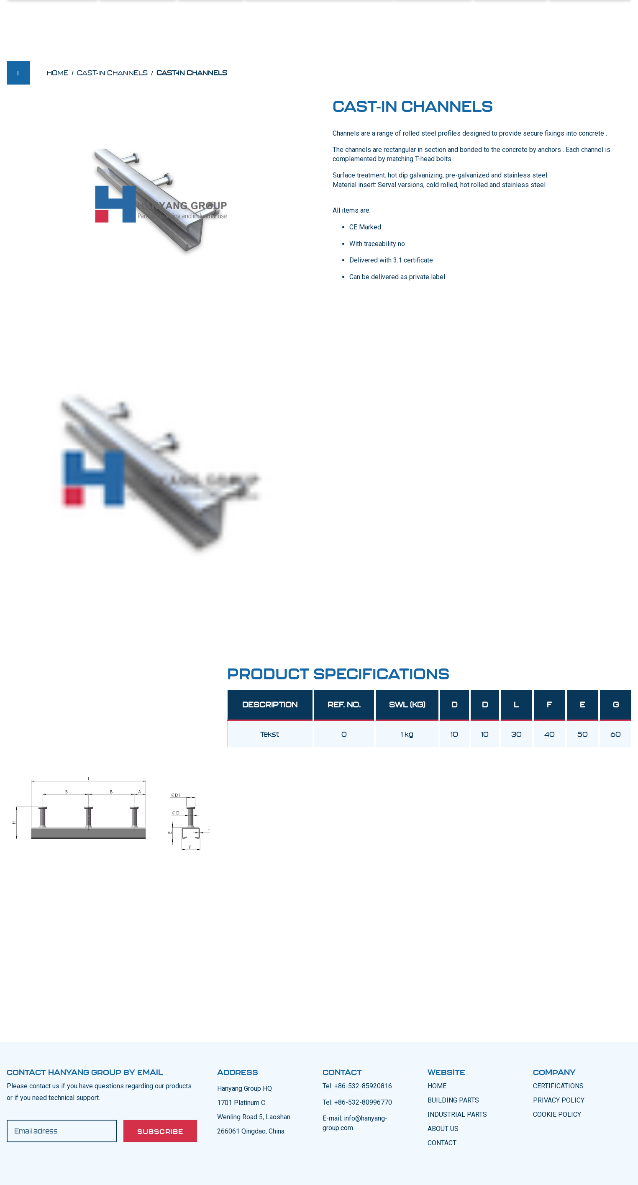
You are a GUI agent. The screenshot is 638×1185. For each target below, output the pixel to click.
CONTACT (442, 1143)
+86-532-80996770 (363, 1102)
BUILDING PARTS (453, 1100)
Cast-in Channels (112, 73)
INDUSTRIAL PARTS (457, 1114)
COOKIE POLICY (557, 1114)
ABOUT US (443, 1129)
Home (57, 73)
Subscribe (160, 1131)
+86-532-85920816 (363, 1086)
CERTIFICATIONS (558, 1086)
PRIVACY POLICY (558, 1100)
